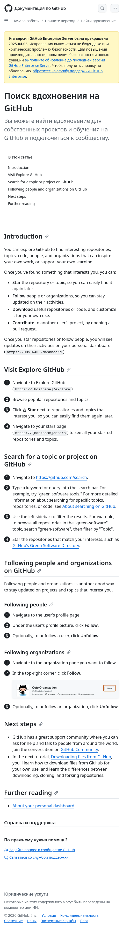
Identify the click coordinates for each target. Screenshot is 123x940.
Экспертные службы (58, 920)
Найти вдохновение (98, 20)
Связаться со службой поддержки (36, 857)
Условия (49, 915)
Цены (32, 920)
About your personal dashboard (43, 806)
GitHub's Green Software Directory (45, 545)
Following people (28, 604)
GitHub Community (79, 749)
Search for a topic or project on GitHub (50, 460)
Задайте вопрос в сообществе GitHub (39, 849)
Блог (84, 920)
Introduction (26, 236)
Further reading (31, 792)
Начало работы (25, 20)
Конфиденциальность (79, 915)
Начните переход (60, 20)
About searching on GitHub (88, 506)
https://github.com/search (61, 477)
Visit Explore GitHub (37, 369)
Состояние (13, 920)
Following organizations (37, 652)
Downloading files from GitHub (81, 757)
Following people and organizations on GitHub (58, 566)
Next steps (23, 724)
